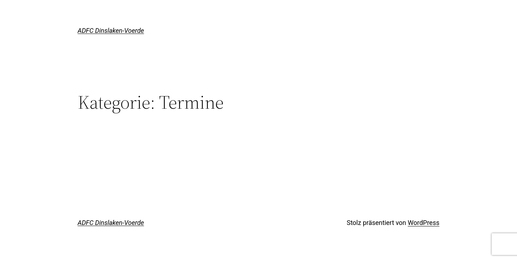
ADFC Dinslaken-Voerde (111, 30)
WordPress (423, 222)
